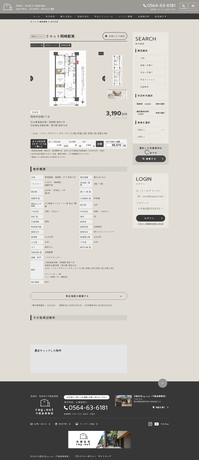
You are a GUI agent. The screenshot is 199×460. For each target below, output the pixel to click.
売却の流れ (83, 16)
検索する (149, 158)
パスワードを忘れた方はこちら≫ (150, 223)
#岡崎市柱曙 (65, 45)
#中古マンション (51, 45)
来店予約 (61, 424)
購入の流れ (66, 16)
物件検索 (50, 16)
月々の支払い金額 (113, 142)
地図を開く (159, 407)
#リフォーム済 (37, 45)
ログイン (149, 218)
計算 (99, 144)
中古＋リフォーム (104, 16)
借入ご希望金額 (54, 141)
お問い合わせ (38, 424)
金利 (84, 141)
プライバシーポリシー (85, 456)
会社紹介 (159, 16)
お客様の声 (144, 16)
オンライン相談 (85, 424)
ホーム (36, 16)
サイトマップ (104, 456)
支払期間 (72, 141)
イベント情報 (126, 16)
